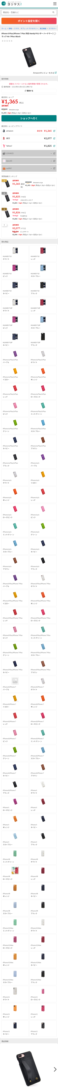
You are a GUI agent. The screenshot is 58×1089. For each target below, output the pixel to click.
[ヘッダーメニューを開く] (54, 4)
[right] (55, 1069)
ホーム (3, 29)
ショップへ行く (29, 118)
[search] (54, 12)
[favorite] (55, 34)
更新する (29, 91)
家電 (10, 29)
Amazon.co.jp (14, 109)
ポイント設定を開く (29, 20)
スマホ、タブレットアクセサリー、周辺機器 (30, 29)
